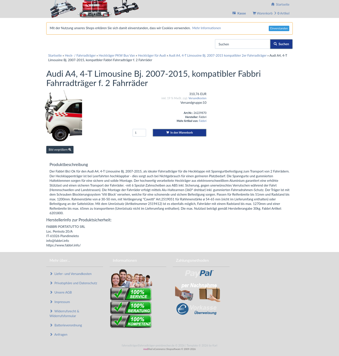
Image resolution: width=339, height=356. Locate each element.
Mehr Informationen (206, 28)
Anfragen (58, 334)
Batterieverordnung (66, 325)
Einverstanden (279, 28)
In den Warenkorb (179, 132)
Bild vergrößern (60, 149)
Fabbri (202, 121)
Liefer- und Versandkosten (71, 274)
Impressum (60, 302)
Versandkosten (197, 98)
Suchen (281, 44)
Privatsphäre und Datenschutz (73, 283)
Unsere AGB (61, 292)
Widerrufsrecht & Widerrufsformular (64, 313)
